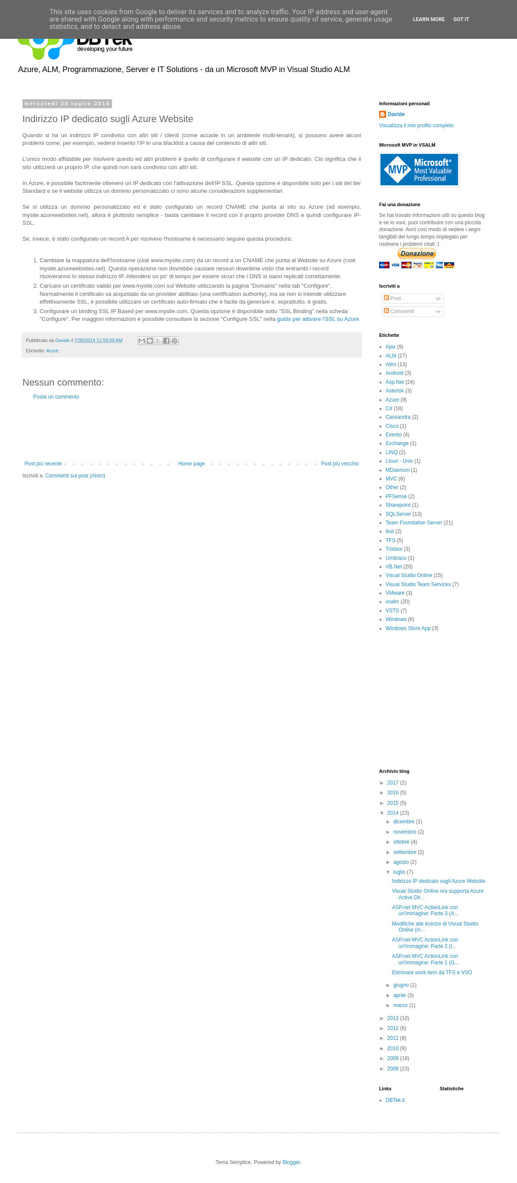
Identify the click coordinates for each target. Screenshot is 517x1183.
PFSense (396, 496)
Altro (391, 364)
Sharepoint (398, 505)
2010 (393, 1048)
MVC (391, 479)
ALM (391, 356)
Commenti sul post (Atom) (75, 476)
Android (394, 373)
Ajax (391, 347)
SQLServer (398, 514)
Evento (394, 435)
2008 (393, 1069)
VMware (395, 593)
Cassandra (398, 417)
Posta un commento (56, 397)
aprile (400, 995)
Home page (191, 464)
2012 (393, 1028)
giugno (401, 985)
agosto (401, 862)
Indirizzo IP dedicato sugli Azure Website (438, 881)
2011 (393, 1038)
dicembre (404, 822)
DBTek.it (395, 1100)
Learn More (429, 19)
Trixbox (394, 549)
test (390, 531)
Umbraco (396, 558)
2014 (393, 813)
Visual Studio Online (409, 575)
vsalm (392, 602)
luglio (400, 872)
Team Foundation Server (414, 523)
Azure (52, 350)
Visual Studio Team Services (418, 584)
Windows (396, 619)
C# (389, 408)
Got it (461, 19)
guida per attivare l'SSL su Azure (318, 319)
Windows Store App (408, 628)
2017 (393, 783)
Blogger (291, 1162)
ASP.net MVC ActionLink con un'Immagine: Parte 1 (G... (425, 959)
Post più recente (43, 464)
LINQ (392, 452)
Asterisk (395, 391)
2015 (393, 803)
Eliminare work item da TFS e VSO (432, 973)
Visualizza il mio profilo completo (416, 125)
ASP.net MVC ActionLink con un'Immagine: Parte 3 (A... (425, 910)
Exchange (397, 443)
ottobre (402, 842)
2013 (393, 1018)
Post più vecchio (340, 464)
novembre (405, 832)
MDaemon (397, 470)
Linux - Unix (399, 461)
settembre (405, 852)
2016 (393, 793)
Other (392, 487)
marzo (401, 1005)
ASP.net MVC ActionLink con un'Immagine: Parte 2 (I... (425, 943)
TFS (391, 540)
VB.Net (394, 567)
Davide (396, 114)
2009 (393, 1058)
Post (392, 298)
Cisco (392, 426)
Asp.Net (395, 382)
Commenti (399, 311)
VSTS (392, 611)
